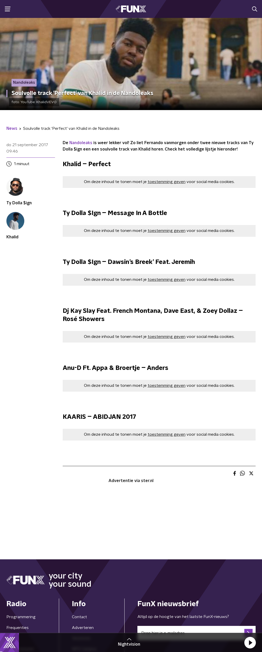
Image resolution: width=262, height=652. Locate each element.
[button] (250, 642)
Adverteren (83, 628)
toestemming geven (166, 182)
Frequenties (17, 628)
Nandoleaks (80, 143)
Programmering (21, 617)
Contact (79, 617)
